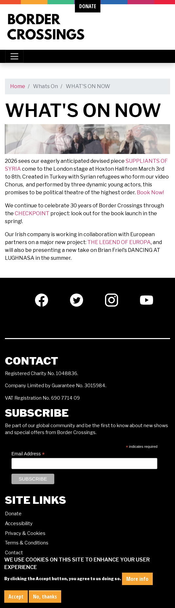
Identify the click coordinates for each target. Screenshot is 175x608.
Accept (16, 597)
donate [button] (87, 6)
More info (137, 579)
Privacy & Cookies (25, 533)
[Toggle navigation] (14, 56)
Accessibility (19, 523)
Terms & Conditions (26, 543)
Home (17, 86)
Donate (13, 514)
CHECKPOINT (32, 213)
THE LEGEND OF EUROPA (119, 242)
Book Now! (150, 192)
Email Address (28, 454)
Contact (14, 553)
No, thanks (45, 597)
